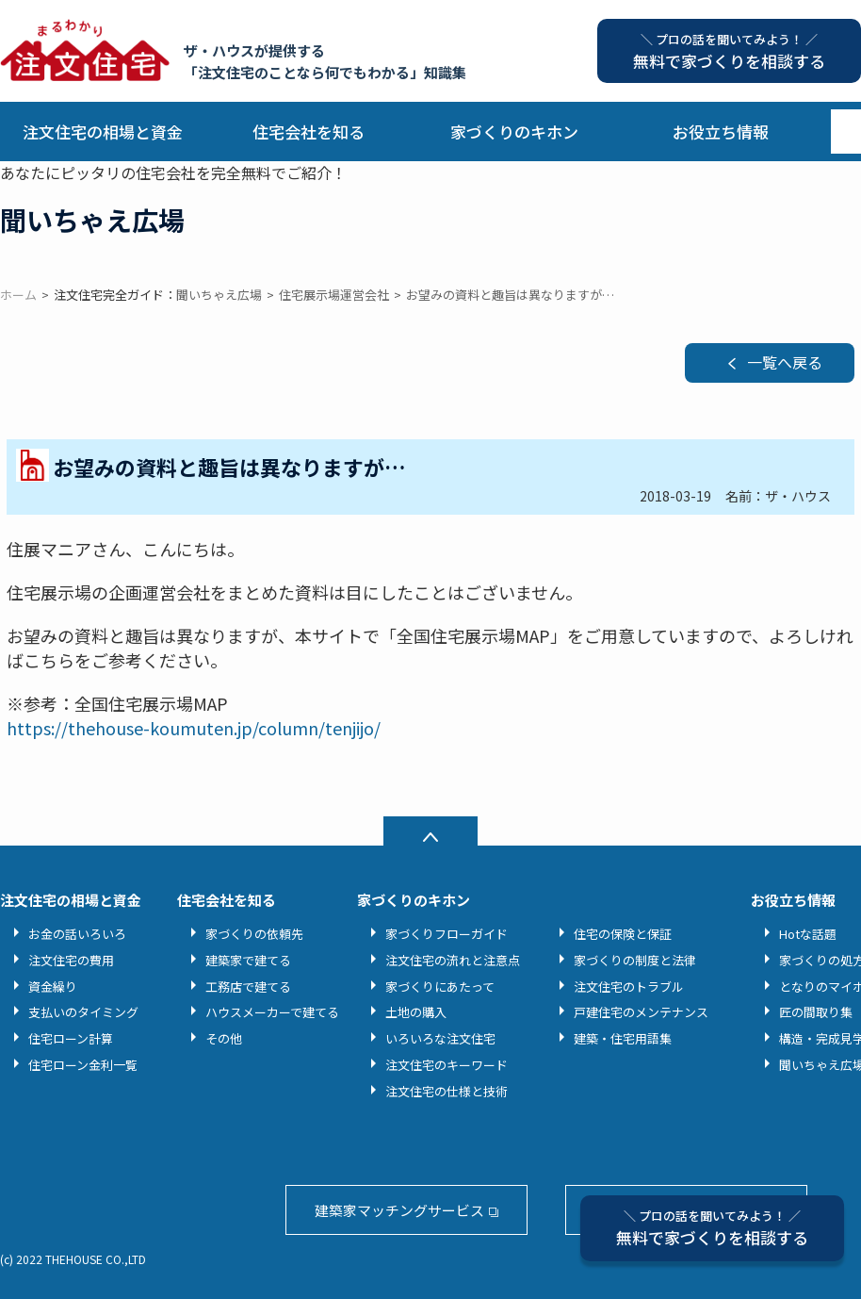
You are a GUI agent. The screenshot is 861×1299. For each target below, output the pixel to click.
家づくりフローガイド (446, 934)
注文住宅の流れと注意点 (452, 960)
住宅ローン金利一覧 (83, 1065)
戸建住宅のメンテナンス (641, 1012)
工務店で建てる (248, 986)
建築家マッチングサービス (399, 1210)
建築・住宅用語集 (623, 1038)
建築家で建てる (248, 960)
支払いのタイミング (83, 1012)
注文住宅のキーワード (446, 1065)
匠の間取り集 (816, 1012)
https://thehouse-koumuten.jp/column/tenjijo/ (194, 727)
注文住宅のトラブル (629, 986)
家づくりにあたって (440, 986)
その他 (223, 1038)
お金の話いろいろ (77, 934)
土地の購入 (416, 1012)
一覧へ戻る (784, 362)
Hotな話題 (808, 934)
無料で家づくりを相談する (712, 1228)
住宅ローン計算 (70, 1038)
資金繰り (52, 986)
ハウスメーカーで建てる (272, 1012)
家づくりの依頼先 (254, 934)
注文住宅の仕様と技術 (446, 1091)
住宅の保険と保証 (623, 934)
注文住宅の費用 (71, 960)
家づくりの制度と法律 (635, 960)
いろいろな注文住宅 (440, 1038)
